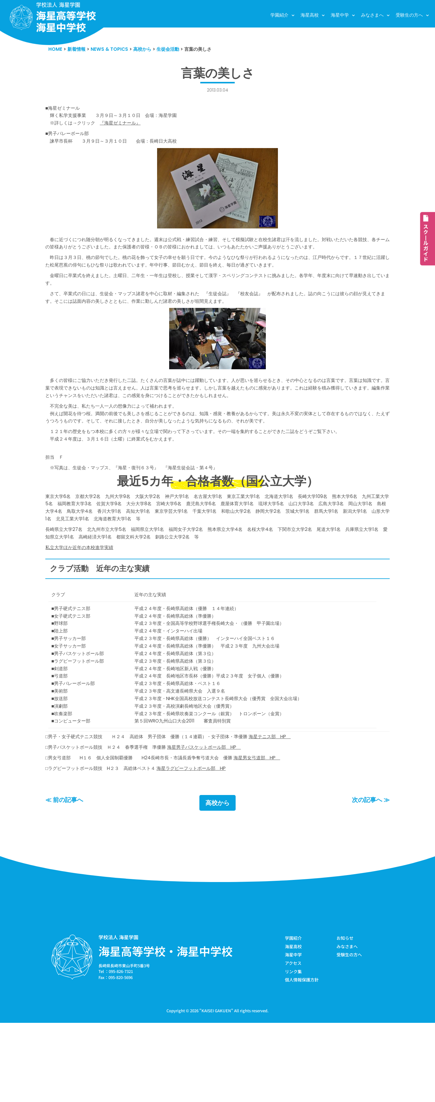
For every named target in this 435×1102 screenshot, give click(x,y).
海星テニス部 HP (299, 809)
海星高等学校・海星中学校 (165, 1028)
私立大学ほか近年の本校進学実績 (83, 597)
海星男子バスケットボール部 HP (225, 820)
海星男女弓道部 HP (284, 832)
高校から (217, 879)
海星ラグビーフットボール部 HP (210, 844)
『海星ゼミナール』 (130, 127)
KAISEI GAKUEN (216, 1089)
